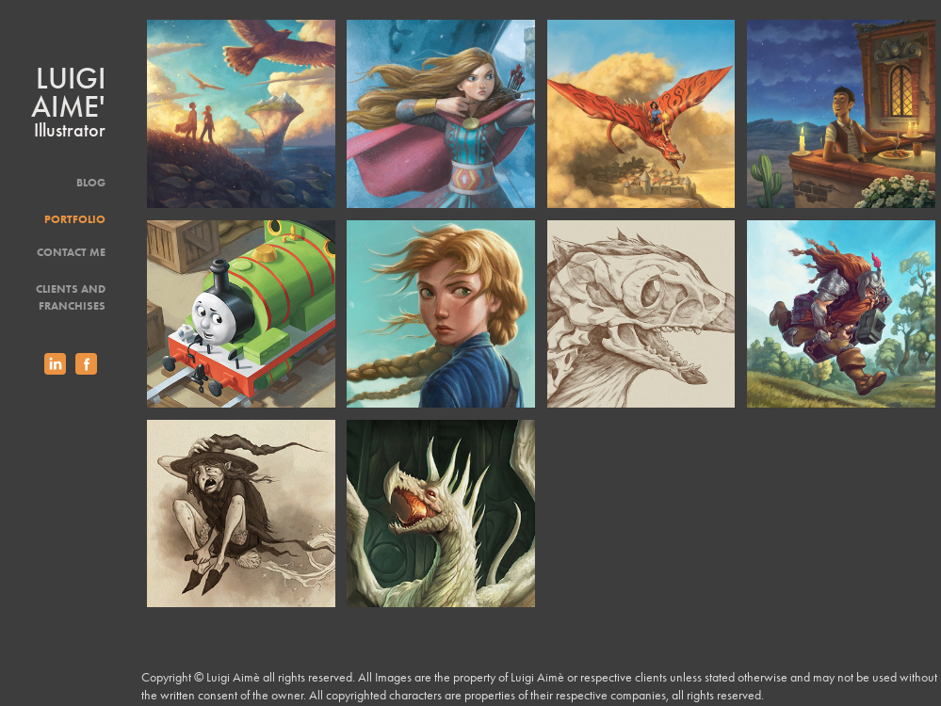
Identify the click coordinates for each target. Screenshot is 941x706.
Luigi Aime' (71, 92)
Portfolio (74, 219)
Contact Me (71, 252)
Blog (90, 182)
